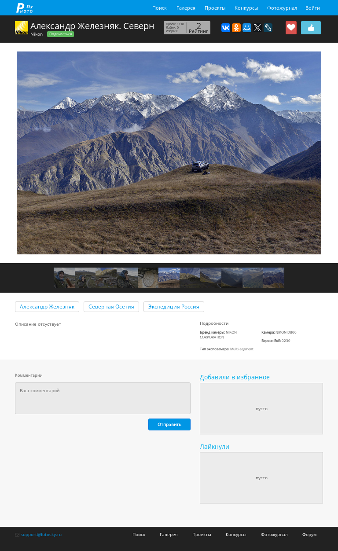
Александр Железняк (47, 306)
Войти (312, 7)
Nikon (36, 34)
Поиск (159, 7)
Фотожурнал (282, 7)
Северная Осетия (111, 306)
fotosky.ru (24, 7)
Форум (309, 534)
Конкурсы (246, 7)
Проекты (215, 7)
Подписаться (60, 34)
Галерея (185, 7)
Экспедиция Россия (173, 306)
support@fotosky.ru (41, 534)
